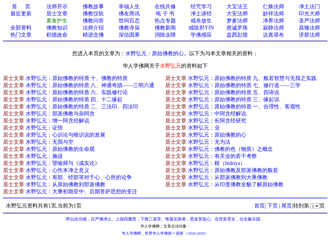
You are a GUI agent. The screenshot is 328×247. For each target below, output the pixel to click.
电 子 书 (165, 14)
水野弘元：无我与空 (49, 142)
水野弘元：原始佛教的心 (154, 53)
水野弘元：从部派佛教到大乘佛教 (228, 177)
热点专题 (165, 21)
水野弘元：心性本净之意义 (57, 170)
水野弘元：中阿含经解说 (217, 114)
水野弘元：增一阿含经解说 (57, 121)
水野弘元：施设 (44, 156)
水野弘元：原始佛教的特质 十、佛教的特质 (77, 78)
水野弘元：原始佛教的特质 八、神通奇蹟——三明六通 (90, 85)
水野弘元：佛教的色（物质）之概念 (230, 149)
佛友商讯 (129, 14)
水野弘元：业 (204, 128)
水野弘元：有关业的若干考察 (222, 156)
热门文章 (21, 35)
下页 (272, 206)
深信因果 (129, 35)
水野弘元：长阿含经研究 (217, 121)
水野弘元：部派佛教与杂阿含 (60, 114)
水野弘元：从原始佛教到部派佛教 (65, 184)
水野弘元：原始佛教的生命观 (60, 149)
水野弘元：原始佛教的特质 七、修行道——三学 (244, 85)
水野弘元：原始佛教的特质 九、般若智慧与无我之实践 (252, 78)
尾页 (286, 206)
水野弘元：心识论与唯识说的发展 (65, 135)
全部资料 (21, 28)
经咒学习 (201, 6)
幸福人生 (129, 6)
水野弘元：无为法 (209, 142)
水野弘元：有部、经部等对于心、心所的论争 (79, 177)
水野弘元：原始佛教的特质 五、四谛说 (234, 92)
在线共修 (165, 6)
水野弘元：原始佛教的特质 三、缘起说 (234, 99)
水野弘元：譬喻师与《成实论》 (63, 163)
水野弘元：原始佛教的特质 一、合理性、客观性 (244, 106)
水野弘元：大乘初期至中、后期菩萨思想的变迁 (81, 191)
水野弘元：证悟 (44, 128)
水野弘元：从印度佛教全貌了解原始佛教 (235, 184)
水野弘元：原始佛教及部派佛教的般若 (233, 170)
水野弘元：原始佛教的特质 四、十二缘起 (74, 99)
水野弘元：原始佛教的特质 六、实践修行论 (77, 92)
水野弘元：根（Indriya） (217, 163)
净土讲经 (201, 14)
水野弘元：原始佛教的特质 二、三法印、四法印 (82, 106)
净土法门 (309, 6)
